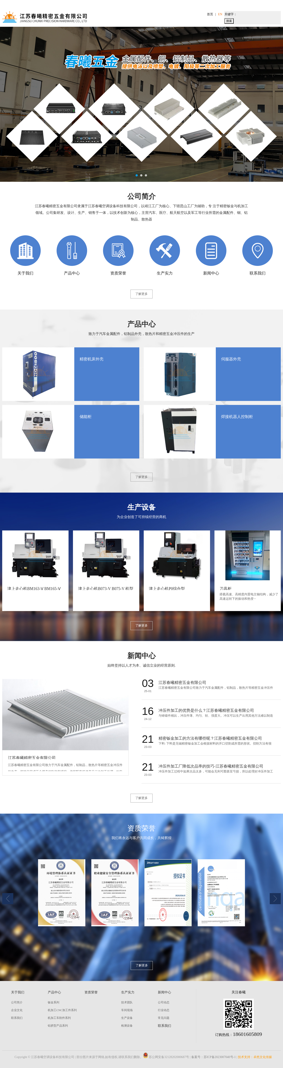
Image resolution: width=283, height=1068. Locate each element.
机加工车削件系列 (59, 1018)
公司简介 (17, 1002)
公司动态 (163, 1002)
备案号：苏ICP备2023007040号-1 (213, 1057)
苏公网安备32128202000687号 (166, 1057)
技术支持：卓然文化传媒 (255, 1057)
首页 (210, 14)
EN (220, 14)
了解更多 (141, 294)
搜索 (229, 21)
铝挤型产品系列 (58, 1025)
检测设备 (127, 1025)
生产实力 (191, 29)
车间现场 (127, 1010)
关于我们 (109, 29)
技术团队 (127, 1002)
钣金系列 (53, 1002)
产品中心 (136, 29)
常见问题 (163, 1018)
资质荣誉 (164, 29)
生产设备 (127, 1018)
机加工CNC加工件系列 (62, 1010)
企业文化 (17, 1010)
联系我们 (246, 29)
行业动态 (163, 1010)
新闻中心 (219, 29)
